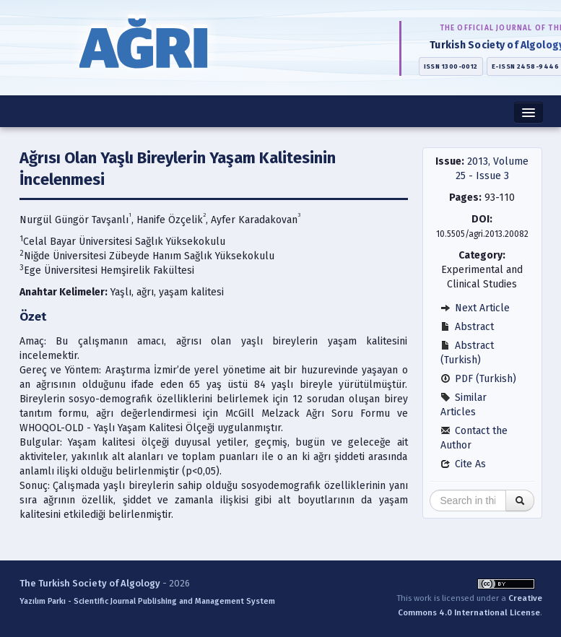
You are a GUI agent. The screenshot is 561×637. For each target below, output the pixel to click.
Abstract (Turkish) (467, 352)
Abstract (467, 327)
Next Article (475, 308)
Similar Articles (463, 404)
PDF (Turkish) (478, 379)
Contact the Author (474, 438)
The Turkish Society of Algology (89, 583)
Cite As (463, 464)
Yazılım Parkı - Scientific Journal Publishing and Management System (147, 601)
